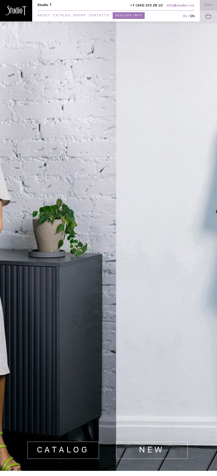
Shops (79, 15)
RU (185, 16)
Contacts (99, 15)
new (152, 450)
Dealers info (129, 15)
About (44, 15)
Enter (208, 5)
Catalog (62, 15)
